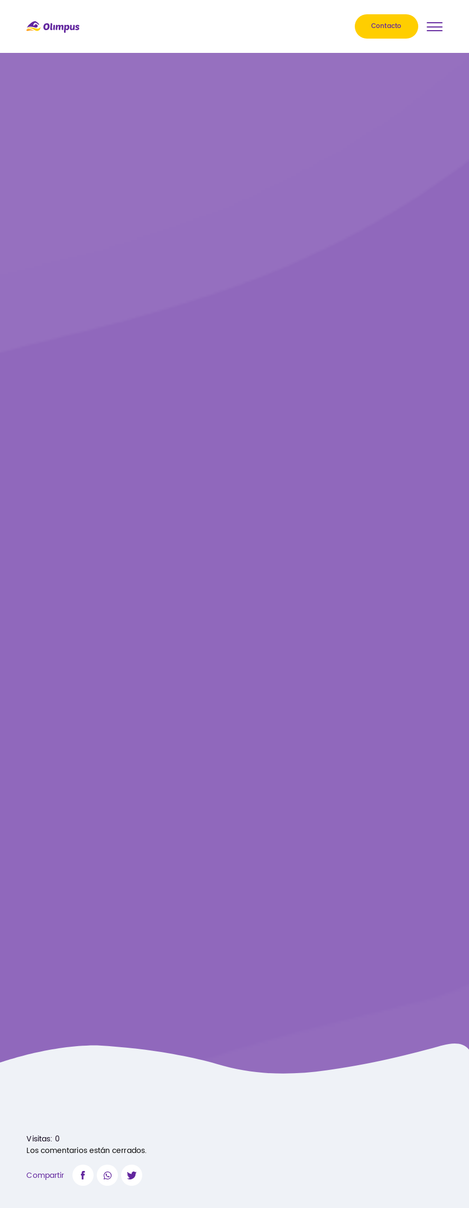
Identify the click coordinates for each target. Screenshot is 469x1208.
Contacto (386, 26)
